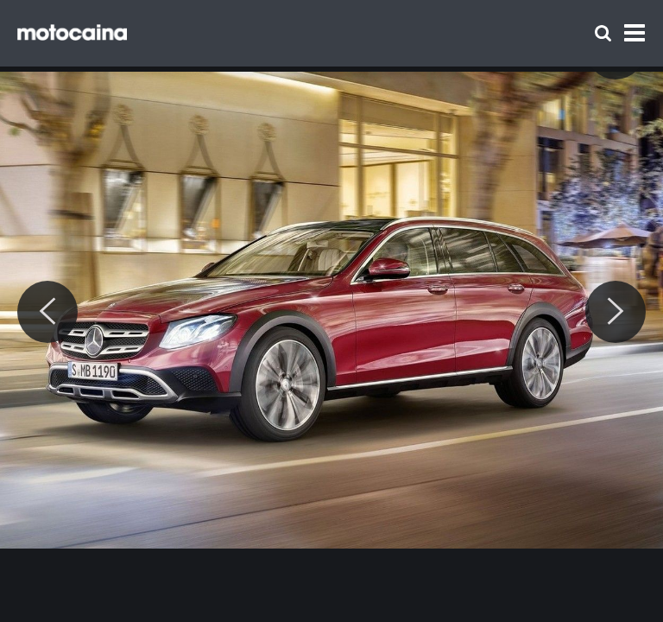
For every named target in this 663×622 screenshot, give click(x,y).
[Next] (615, 312)
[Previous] (47, 312)
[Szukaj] (603, 33)
